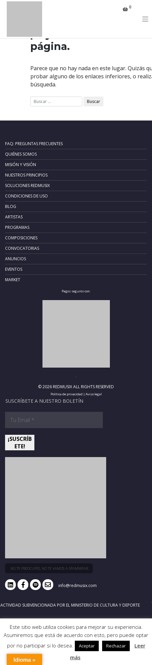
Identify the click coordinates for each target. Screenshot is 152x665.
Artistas (14, 217)
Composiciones (21, 238)
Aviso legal (94, 394)
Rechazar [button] (116, 646)
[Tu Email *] (54, 420)
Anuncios (15, 259)
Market (12, 280)
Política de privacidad (67, 394)
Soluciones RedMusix (27, 185)
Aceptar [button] (87, 646)
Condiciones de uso (26, 196)
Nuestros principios (26, 175)
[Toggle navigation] (145, 19)
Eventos (13, 269)
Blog (10, 206)
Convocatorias (22, 248)
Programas (17, 227)
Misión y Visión (20, 164)
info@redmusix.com (77, 585)
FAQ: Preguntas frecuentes (34, 144)
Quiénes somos (21, 154)
